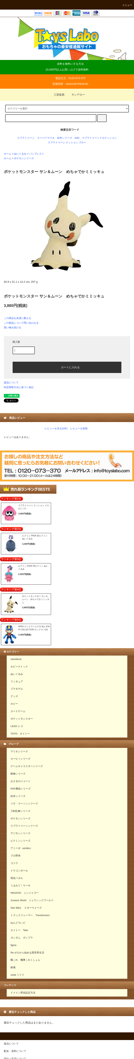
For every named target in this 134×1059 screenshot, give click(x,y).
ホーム (7, 153)
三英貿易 (56, 94)
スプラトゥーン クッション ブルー (67, 142)
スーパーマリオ (46, 138)
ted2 (77, 138)
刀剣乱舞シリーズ (20, 811)
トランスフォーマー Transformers (30, 915)
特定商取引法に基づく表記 (19, 387)
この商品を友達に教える (17, 318)
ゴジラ (14, 863)
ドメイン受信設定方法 (23, 992)
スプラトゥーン (26, 138)
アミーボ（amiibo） (21, 848)
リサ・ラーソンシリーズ (24, 803)
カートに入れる (67, 367)
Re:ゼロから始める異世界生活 (27, 952)
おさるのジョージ (20, 781)
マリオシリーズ (19, 751)
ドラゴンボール (19, 870)
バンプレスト (36, 153)
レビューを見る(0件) (56, 428)
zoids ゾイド (17, 975)
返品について (11, 382)
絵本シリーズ (64, 138)
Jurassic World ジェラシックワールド (32, 900)
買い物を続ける (12, 327)
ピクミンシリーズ (20, 840)
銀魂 (13, 967)
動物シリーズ (18, 773)
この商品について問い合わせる (21, 322)
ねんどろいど (18, 922)
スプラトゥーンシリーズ (24, 826)
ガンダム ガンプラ (22, 937)
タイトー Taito (19, 930)
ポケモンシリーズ (24, 158)
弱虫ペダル (17, 878)
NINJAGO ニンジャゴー (25, 893)
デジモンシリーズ (20, 833)
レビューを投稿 (79, 428)
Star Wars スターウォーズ (26, 908)
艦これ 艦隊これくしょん (25, 960)
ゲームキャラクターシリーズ (27, 766)
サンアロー (76, 94)
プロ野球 (15, 855)
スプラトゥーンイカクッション (99, 138)
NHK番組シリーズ (21, 788)
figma (13, 945)
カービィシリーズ (20, 758)
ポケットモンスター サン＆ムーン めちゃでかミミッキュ (35, 599)
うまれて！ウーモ (20, 885)
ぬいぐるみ (20, 153)
